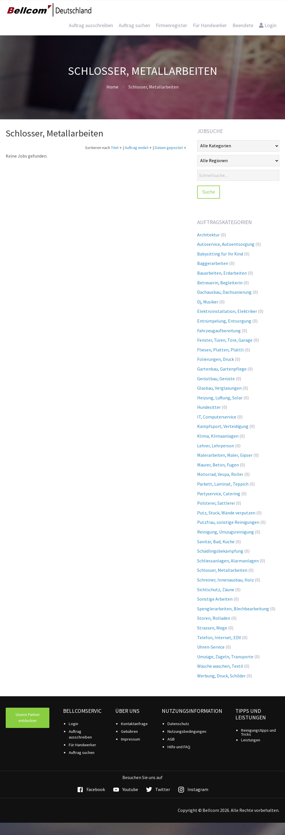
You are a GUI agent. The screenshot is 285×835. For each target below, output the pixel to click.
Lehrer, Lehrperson (215, 445)
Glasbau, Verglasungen (219, 388)
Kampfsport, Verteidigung (222, 426)
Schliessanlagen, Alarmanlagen (228, 561)
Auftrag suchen (134, 25)
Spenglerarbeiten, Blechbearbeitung (233, 608)
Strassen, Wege (212, 628)
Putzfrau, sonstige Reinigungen (228, 522)
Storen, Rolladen (213, 618)
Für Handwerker (210, 25)
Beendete (243, 25)
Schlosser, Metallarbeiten (222, 570)
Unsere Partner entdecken (28, 717)
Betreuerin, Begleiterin (219, 282)
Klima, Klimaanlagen (217, 436)
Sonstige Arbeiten (215, 599)
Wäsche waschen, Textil (220, 666)
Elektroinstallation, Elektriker (227, 311)
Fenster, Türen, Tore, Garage (224, 340)
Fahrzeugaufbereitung (219, 330)
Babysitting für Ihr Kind (220, 254)
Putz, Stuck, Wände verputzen (226, 513)
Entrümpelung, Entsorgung (224, 321)
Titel (114, 147)
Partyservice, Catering (218, 493)
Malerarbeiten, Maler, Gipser (224, 455)
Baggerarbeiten (212, 263)
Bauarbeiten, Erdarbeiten (222, 273)
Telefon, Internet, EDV (219, 637)
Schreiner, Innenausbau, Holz (225, 580)
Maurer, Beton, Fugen (218, 465)
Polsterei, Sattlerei (216, 503)
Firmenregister (171, 25)
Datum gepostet (169, 147)
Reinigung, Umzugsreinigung (225, 532)
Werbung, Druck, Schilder (221, 676)
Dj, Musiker (207, 302)
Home (112, 87)
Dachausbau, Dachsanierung (224, 292)
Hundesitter (209, 407)
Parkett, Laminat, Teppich (222, 484)
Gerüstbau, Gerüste (216, 378)
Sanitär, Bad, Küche (216, 541)
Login (267, 25)
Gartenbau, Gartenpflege (221, 369)
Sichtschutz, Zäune (215, 589)
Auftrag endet (136, 147)
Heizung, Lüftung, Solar (219, 398)
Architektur (208, 235)
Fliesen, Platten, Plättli (220, 350)
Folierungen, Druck (215, 359)
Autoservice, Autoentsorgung (225, 244)
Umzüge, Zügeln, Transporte (225, 656)
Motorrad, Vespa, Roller (220, 474)
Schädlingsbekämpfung (220, 551)
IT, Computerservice (216, 417)
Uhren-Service (211, 647)
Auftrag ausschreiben (91, 25)
